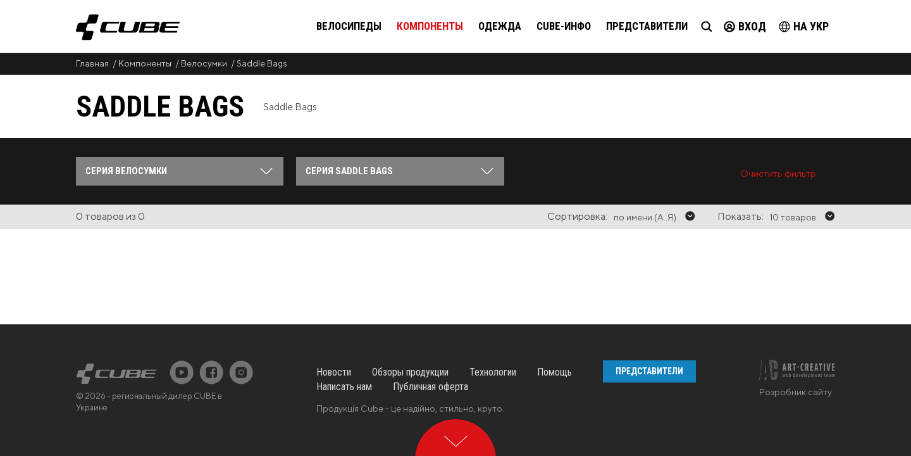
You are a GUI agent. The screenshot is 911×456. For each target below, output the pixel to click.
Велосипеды (348, 26)
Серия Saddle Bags (349, 171)
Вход (745, 26)
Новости (333, 321)
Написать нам (344, 335)
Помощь (554, 321)
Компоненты (430, 26)
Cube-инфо (563, 26)
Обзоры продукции (410, 321)
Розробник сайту (795, 341)
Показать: (740, 216)
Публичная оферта (430, 335)
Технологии (492, 321)
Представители (647, 26)
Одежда (499, 26)
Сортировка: (577, 216)
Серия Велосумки (126, 171)
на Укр (804, 26)
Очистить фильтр (778, 173)
